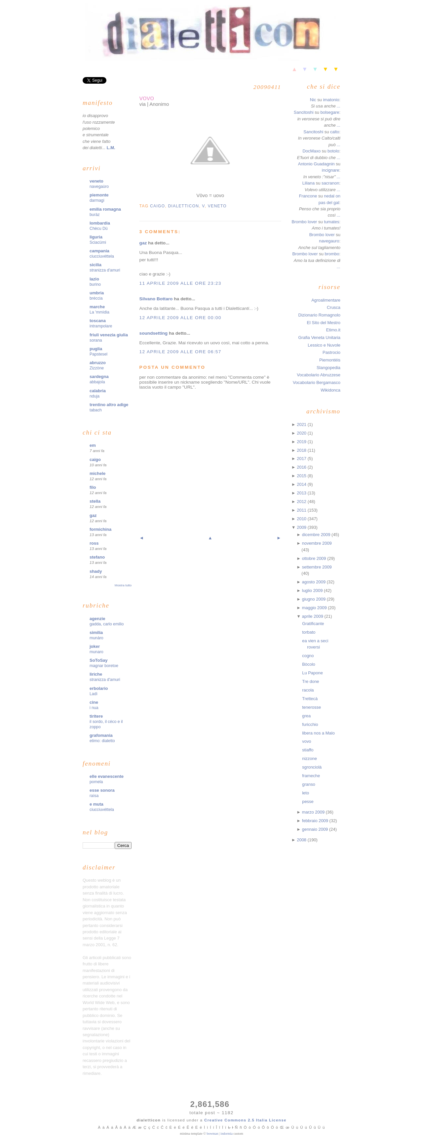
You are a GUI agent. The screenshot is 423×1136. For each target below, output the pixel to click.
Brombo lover (304, 221)
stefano (97, 557)
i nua (94, 707)
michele (97, 473)
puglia (96, 348)
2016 (302, 467)
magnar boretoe (104, 665)
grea (306, 715)
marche (97, 306)
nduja (94, 396)
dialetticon (183, 206)
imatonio (331, 99)
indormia (226, 1133)
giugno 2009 (314, 599)
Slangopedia (328, 367)
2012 (302, 501)
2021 (302, 424)
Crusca (333, 307)
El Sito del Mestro (323, 322)
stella (95, 501)
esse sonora (102, 790)
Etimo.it (333, 329)
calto (334, 131)
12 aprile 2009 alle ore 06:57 (180, 351)
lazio (94, 278)
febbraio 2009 (315, 820)
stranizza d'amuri (105, 270)
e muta (96, 804)
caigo (95, 459)
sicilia (95, 264)
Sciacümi (98, 242)
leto (305, 792)
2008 (302, 839)
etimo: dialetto (102, 740)
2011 (302, 510)
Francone (308, 195)
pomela (96, 781)
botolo (333, 150)
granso (308, 784)
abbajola (97, 382)
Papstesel (98, 354)
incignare (330, 170)
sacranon (330, 183)
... (338, 106)
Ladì (93, 694)
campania (99, 250)
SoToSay (98, 660)
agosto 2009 (314, 581)
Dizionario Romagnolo (319, 315)
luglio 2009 (313, 590)
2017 (302, 458)
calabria (98, 390)
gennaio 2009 (315, 829)
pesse (308, 801)
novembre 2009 (317, 543)
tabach (96, 410)
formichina (100, 529)
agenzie (97, 618)
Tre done (310, 681)
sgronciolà (312, 767)
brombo (332, 253)
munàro (96, 638)
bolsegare (329, 112)
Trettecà (310, 698)
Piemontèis (329, 360)
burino (95, 284)
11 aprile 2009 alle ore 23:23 (180, 283)
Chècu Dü (99, 228)
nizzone (309, 758)
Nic (313, 99)
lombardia (100, 223)
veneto (96, 181)
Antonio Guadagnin (316, 163)
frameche (311, 775)
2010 (302, 518)
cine (94, 702)
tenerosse (311, 707)
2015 (302, 475)
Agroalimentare (325, 300)
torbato (308, 632)
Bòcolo (308, 664)
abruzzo (98, 362)
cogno (308, 655)
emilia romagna (105, 209)
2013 (302, 492)
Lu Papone (312, 672)
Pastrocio (331, 352)
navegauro (329, 240)
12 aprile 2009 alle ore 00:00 (180, 317)
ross (94, 543)
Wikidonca (330, 390)
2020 (302, 433)
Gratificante (313, 623)
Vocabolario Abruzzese (318, 374)
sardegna (99, 376)
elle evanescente (107, 776)
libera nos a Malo (318, 733)
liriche (96, 674)
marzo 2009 (314, 812)
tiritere (96, 716)
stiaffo (307, 749)
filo (93, 487)
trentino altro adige (109, 404)
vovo (146, 97)
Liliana (308, 183)
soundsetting (153, 333)
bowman (212, 1133)
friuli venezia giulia (109, 334)
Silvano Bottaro (156, 298)
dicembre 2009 (316, 534)
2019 (302, 441)
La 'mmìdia (99, 312)
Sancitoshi (304, 112)
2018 (302, 450)
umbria (97, 292)
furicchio (310, 724)
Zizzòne (97, 368)
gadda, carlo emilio (107, 624)
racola (308, 690)
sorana (96, 340)
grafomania (101, 735)
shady (96, 571)
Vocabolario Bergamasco (316, 382)
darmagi (97, 200)
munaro (96, 652)
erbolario (99, 688)
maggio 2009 (315, 607)
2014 (302, 484)
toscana (98, 320)
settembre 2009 (317, 567)
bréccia (96, 298)
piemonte (99, 194)
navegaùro (99, 186)
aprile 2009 (313, 616)
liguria (96, 236)
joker (95, 646)
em (93, 445)
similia (96, 632)
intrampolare (101, 326)
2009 (302, 527)
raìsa (94, 795)
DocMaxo (311, 150)
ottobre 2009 (314, 558)
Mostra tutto (123, 585)
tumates (331, 221)
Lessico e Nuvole (324, 345)
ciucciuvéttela (102, 256)
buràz (95, 214)
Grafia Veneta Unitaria (319, 337)
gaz (93, 515)
